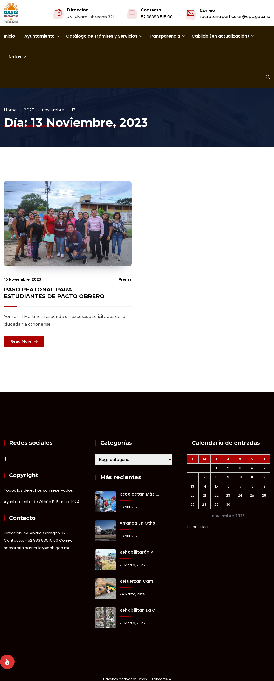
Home (10, 109)
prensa (125, 279)
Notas (15, 57)
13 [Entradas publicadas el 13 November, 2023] (192, 486)
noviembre (53, 109)
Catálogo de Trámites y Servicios (101, 36)
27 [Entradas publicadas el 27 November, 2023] (193, 504)
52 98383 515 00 (157, 17)
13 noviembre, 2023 (22, 279)
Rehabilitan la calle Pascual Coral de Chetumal (139, 610)
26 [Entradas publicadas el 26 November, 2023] (264, 495)
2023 (29, 109)
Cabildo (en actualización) (220, 36)
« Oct (192, 526)
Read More (21, 341)
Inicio (9, 36)
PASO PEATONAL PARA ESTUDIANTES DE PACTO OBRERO (54, 292)
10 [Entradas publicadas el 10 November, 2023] (240, 477)
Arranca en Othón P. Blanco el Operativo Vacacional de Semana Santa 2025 (139, 523)
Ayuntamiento (39, 36)
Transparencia (164, 36)
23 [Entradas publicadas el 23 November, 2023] (228, 495)
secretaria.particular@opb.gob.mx (235, 16)
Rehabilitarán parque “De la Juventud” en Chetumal (139, 552)
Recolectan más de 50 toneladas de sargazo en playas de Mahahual (139, 494)
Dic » (204, 526)
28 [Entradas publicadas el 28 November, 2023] (204, 504)
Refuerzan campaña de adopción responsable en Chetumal (139, 581)
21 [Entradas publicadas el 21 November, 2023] (204, 495)
